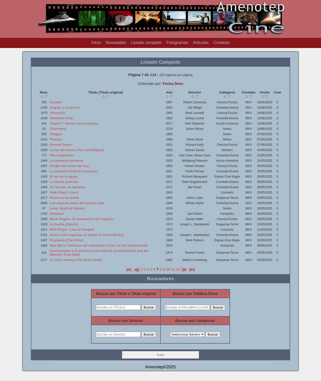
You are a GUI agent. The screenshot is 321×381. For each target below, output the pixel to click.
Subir (160, 355)
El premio (66, 240)
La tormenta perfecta (66, 160)
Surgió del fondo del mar (69, 166)
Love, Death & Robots (67, 208)
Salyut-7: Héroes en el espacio (74, 123)
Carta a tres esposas (86, 235)
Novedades (116, 42)
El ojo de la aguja (63, 176)
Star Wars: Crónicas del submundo (98, 245)
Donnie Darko (61, 145)
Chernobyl (58, 129)
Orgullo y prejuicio (65, 107)
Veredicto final (61, 118)
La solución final (74, 171)
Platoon (56, 139)
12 (178, 269)
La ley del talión (77, 150)
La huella (64, 224)
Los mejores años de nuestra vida (77, 203)
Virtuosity (57, 113)
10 (168, 269)
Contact (56, 102)
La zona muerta (76, 260)
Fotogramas (177, 42)
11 (173, 269)
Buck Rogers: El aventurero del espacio (81, 219)
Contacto (221, 42)
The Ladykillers (62, 155)
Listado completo (146, 42)
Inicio (96, 42)
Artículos (201, 42)
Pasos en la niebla (64, 198)
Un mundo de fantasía (67, 187)
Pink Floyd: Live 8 (64, 192)
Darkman (57, 214)
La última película (64, 182)
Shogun (56, 134)
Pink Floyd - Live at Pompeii (72, 229)
